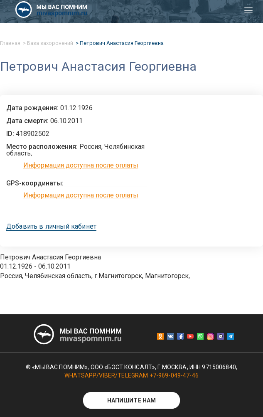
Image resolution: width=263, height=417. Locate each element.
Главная (10, 43)
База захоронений (50, 43)
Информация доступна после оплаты (80, 165)
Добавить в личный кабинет (51, 226)
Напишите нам (131, 400)
